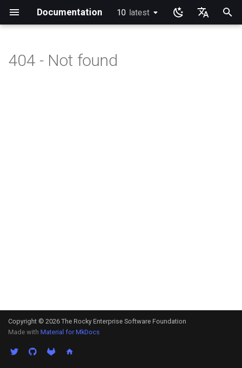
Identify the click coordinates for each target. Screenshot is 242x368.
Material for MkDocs (70, 332)
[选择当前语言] (203, 12)
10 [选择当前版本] (133, 12)
